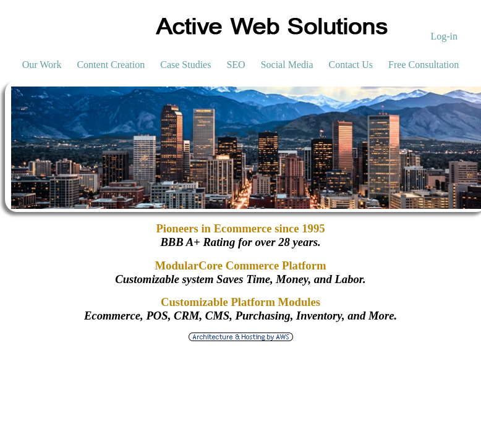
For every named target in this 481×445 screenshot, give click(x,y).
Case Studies (185, 64)
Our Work (42, 64)
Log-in (444, 36)
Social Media (287, 64)
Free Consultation (423, 64)
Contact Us (351, 64)
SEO (235, 64)
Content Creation (111, 64)
